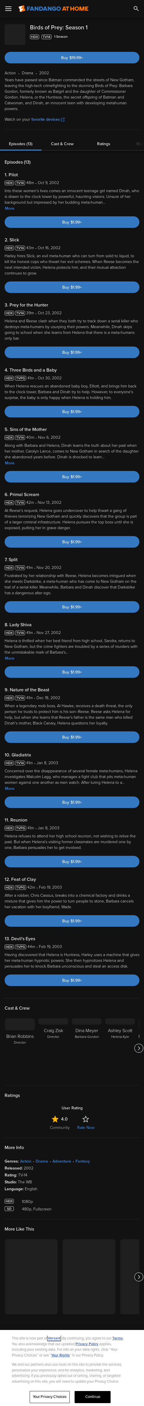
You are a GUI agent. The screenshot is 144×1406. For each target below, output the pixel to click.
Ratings (103, 139)
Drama (42, 1156)
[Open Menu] (8, 8)
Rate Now (85, 1123)
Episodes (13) (21, 139)
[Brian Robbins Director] (20, 1043)
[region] (72, 1368)
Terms (117, 1338)
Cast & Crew (62, 139)
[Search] (136, 8)
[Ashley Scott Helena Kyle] (120, 1043)
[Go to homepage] (53, 8)
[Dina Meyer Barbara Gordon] (86, 1043)
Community (60, 1123)
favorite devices (48, 114)
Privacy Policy (86, 1344)
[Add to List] (136, 37)
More (9, 203)
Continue (92, 1396)
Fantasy (82, 1156)
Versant (54, 1338)
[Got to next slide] (138, 1043)
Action (25, 1156)
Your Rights (60, 1355)
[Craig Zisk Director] (53, 1043)
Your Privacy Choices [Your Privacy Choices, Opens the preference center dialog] (50, 1396)
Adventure (61, 1156)
